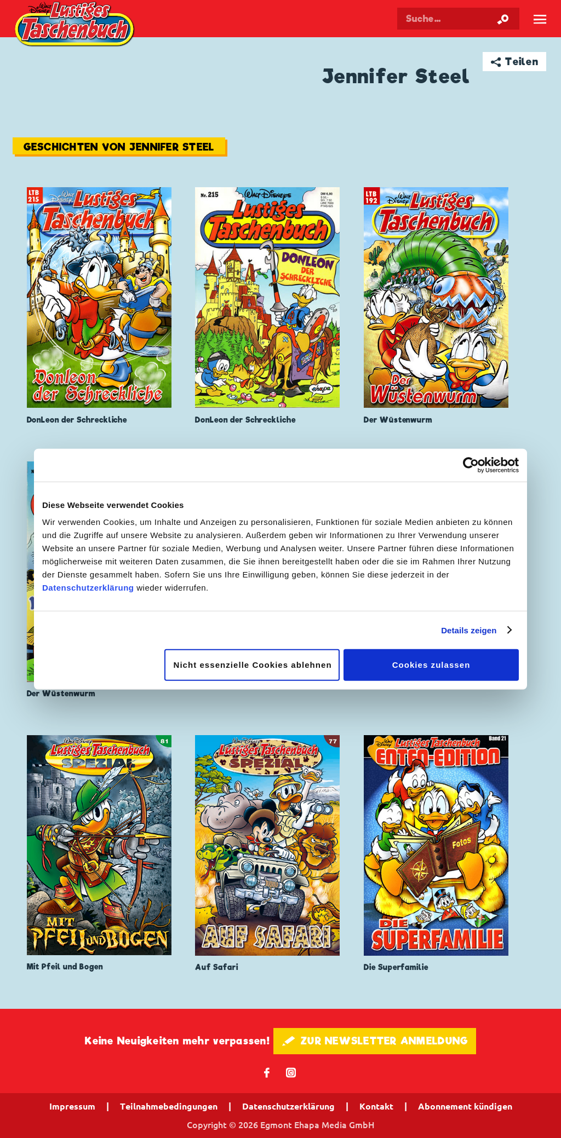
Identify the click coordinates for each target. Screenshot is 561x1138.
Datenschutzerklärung (88, 587)
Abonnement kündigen (465, 1106)
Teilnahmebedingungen (168, 1106)
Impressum (72, 1106)
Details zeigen (468, 629)
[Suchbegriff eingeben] (458, 19)
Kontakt (376, 1106)
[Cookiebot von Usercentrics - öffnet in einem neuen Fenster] (471, 465)
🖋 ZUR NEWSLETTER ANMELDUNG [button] (375, 1041)
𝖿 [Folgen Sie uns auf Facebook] (267, 1072)
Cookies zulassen (431, 664)
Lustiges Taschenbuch (76, 25)
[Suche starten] (503, 19)
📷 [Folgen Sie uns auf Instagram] (291, 1072)
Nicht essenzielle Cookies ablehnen (253, 664)
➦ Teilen (515, 61)
